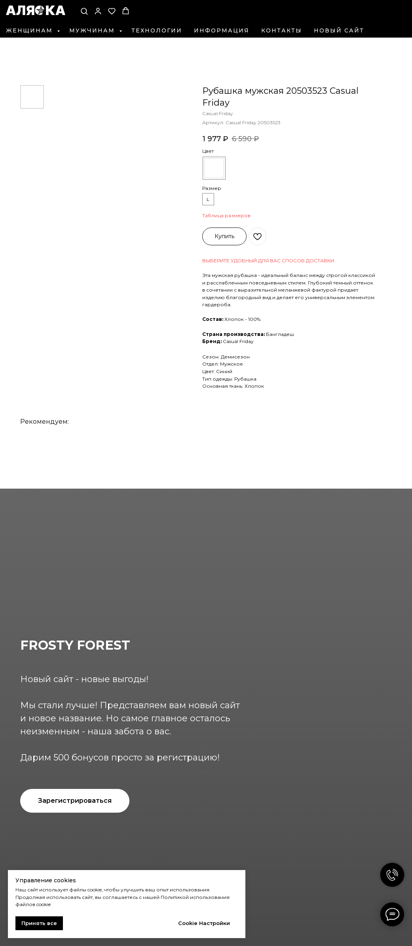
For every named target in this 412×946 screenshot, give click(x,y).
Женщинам (30, 30)
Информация (221, 30)
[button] (84, 11)
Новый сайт (339, 30)
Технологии (156, 30)
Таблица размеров (226, 215)
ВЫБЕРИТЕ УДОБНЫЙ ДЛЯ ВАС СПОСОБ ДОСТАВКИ (268, 261)
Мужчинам (93, 30)
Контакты (281, 30)
